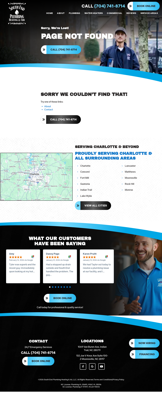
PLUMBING (74, 13)
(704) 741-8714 (103, 6)
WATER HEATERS (93, 13)
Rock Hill (130, 186)
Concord (85, 174)
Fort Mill (85, 180)
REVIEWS (131, 13)
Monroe (129, 192)
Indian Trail (86, 192)
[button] (50, 291)
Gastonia (85, 186)
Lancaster (130, 168)
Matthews (130, 174)
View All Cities (96, 208)
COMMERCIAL (114, 13)
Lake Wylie (86, 198)
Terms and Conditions (103, 385)
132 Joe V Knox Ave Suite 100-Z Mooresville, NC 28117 (92, 364)
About (47, 109)
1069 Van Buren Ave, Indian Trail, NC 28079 (92, 355)
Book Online (146, 6)
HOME (49, 13)
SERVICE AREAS (149, 13)
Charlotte (86, 168)
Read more (15, 278)
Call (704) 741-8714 (64, 51)
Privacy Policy (118, 385)
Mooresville (131, 180)
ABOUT (61, 13)
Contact (48, 112)
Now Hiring (147, 349)
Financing (147, 360)
